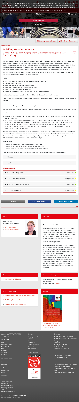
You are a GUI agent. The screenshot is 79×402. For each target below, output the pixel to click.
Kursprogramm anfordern (47, 41)
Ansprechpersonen (7, 382)
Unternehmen (32, 349)
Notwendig (7, 14)
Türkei (3, 367)
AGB (2, 389)
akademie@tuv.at (61, 347)
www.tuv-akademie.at (62, 349)
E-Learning (31, 341)
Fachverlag (31, 339)
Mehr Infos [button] (62, 10)
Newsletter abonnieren (68, 41)
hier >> (58, 283)
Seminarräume (32, 347)
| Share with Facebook (39, 201)
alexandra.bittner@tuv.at (12, 229)
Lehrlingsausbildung (33, 345)
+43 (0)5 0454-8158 (10, 227)
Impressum (4, 383)
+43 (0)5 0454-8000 (61, 345)
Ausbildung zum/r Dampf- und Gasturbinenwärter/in (20, 295)
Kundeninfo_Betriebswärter (13, 279)
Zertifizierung (31, 343)
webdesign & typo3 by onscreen (10, 397)
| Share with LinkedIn (66, 201)
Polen (3, 373)
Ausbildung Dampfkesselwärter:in (15, 300)
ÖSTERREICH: (5, 339)
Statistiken (40, 14)
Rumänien (4, 364)
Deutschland (5, 370)
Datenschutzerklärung (7, 385)
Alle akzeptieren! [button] (38, 20)
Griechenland (5, 362)
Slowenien (4, 375)
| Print (13, 201)
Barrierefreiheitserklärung (8, 391)
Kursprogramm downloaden (36, 337)
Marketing (72, 14)
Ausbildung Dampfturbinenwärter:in (15, 304)
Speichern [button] (38, 24)
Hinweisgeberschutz (7, 388)
